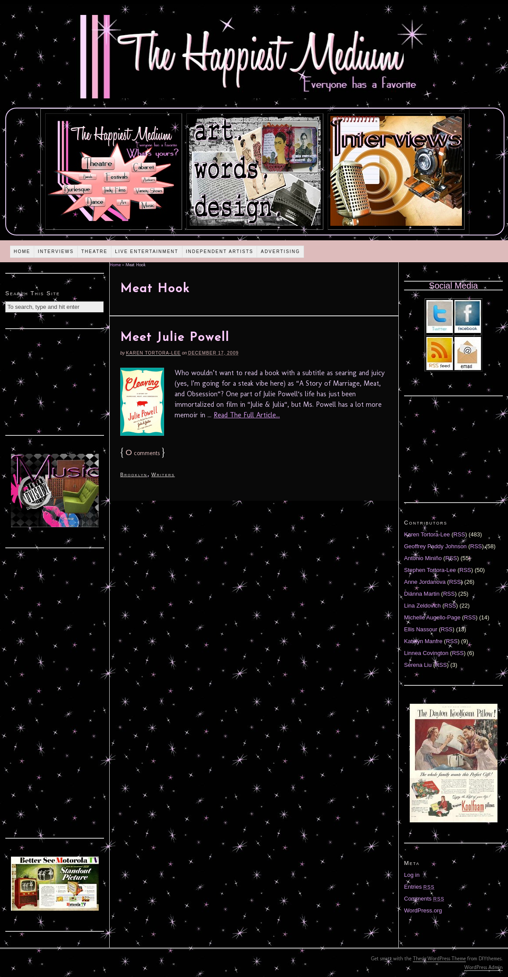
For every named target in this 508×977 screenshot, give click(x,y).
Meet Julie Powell (174, 338)
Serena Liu (418, 665)
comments (142, 453)
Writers (163, 474)
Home (22, 251)
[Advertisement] (55, 381)
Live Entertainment (147, 251)
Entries (419, 886)
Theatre (94, 251)
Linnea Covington (426, 653)
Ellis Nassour (420, 629)
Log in (411, 875)
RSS (459, 534)
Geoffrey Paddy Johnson (435, 546)
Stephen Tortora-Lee (430, 570)
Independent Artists (220, 251)
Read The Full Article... (247, 415)
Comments (424, 898)
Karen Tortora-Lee (153, 353)
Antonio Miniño (423, 558)
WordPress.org (423, 910)
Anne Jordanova (425, 582)
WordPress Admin (483, 967)
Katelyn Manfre (423, 641)
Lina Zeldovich (422, 605)
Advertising (280, 251)
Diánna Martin (422, 593)
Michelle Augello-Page (432, 617)
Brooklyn (133, 474)
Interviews (56, 251)
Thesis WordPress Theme (439, 958)
